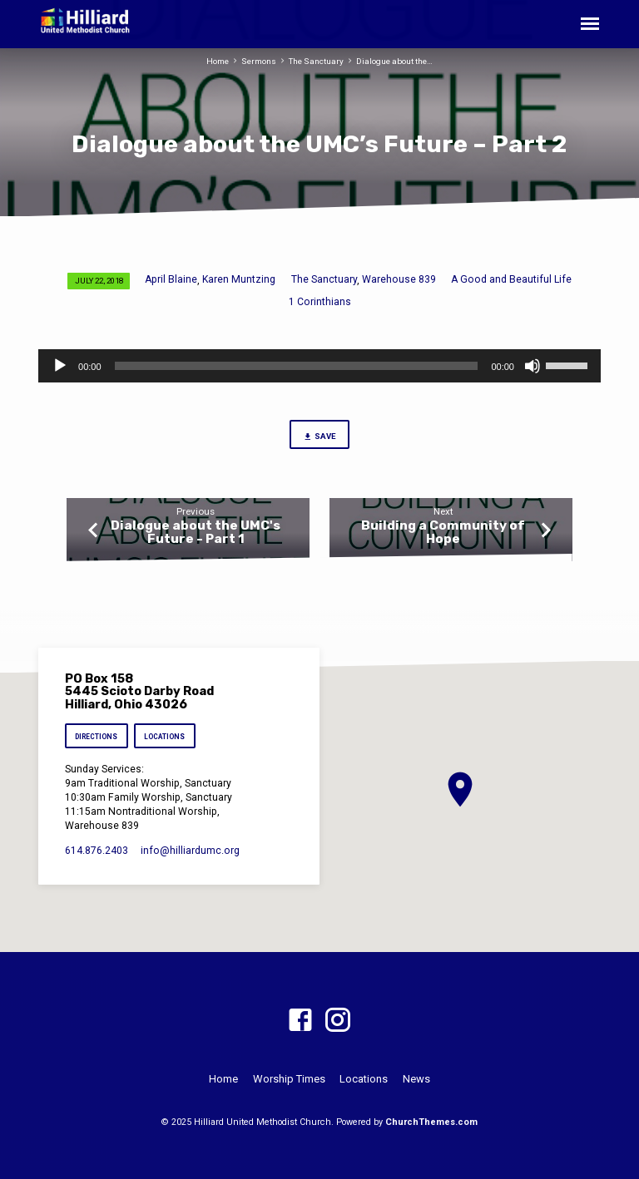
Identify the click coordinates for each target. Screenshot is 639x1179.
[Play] (60, 366)
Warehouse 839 (399, 279)
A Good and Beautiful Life (511, 279)
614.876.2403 (96, 850)
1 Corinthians (320, 302)
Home (217, 61)
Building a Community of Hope (443, 532)
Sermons (258, 61)
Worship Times (289, 1079)
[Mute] (532, 366)
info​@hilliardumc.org (190, 850)
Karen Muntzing (238, 279)
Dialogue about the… (394, 61)
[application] (319, 365)
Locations (165, 737)
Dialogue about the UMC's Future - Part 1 (195, 532)
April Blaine (171, 279)
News (416, 1079)
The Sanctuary (316, 61)
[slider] (296, 366)
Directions (96, 737)
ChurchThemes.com (431, 1122)
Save (319, 437)
